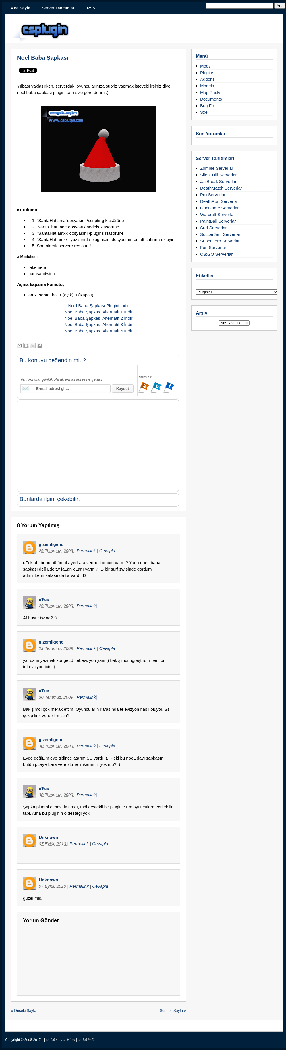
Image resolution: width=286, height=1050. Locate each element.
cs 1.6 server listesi (61, 1040)
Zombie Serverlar (216, 168)
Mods (205, 65)
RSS (91, 8)
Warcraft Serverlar (217, 214)
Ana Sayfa (20, 8)
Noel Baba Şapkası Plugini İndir (98, 305)
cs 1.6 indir (86, 1040)
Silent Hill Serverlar (218, 174)
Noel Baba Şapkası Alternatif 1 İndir (99, 311)
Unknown (48, 837)
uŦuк (44, 599)
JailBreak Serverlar (218, 181)
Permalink (87, 550)
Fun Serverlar (213, 247)
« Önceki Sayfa (23, 1010)
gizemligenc (51, 544)
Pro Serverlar (212, 194)
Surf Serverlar (213, 227)
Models (207, 85)
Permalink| (87, 605)
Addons (207, 79)
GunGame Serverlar (219, 207)
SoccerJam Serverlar (220, 234)
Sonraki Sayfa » (173, 1010)
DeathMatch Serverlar (221, 188)
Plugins (207, 72)
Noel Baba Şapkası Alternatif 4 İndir (99, 330)
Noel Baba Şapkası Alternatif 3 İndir (99, 324)
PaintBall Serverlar (218, 221)
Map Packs (210, 92)
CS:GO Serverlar (216, 254)
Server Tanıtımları (59, 8)
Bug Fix (207, 105)
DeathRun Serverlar (219, 201)
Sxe (204, 112)
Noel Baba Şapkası (42, 58)
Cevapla (107, 550)
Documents (211, 99)
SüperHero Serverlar (220, 240)
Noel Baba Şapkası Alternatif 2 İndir (99, 318)
